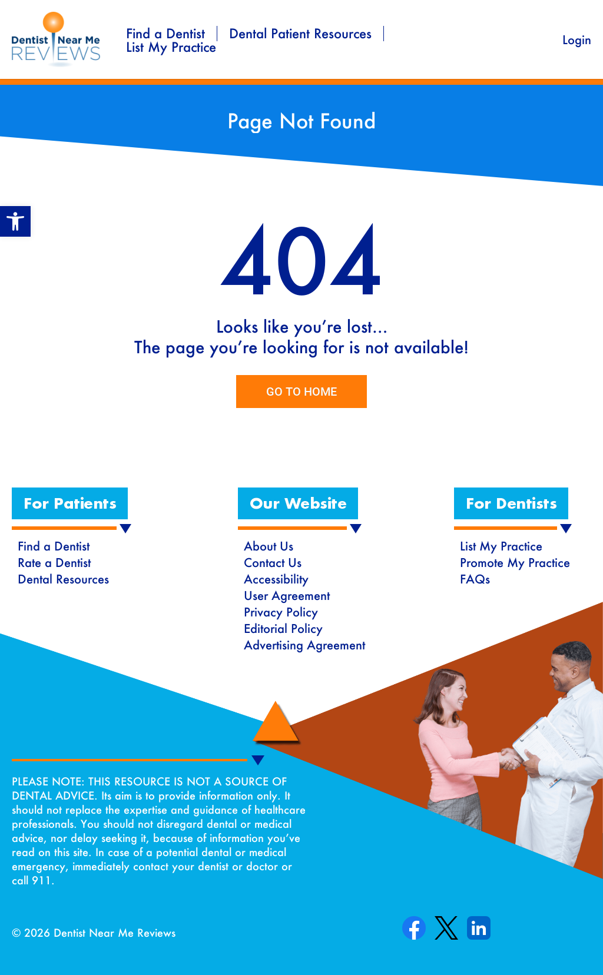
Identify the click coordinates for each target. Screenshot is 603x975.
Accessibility (276, 578)
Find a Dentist (165, 33)
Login (576, 39)
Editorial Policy (283, 628)
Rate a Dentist (54, 562)
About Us (268, 545)
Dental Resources (63, 578)
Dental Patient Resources (300, 33)
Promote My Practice (515, 562)
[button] (70, 503)
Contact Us (273, 562)
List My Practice (171, 47)
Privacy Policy (281, 611)
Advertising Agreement (304, 644)
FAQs (475, 578)
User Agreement (287, 595)
